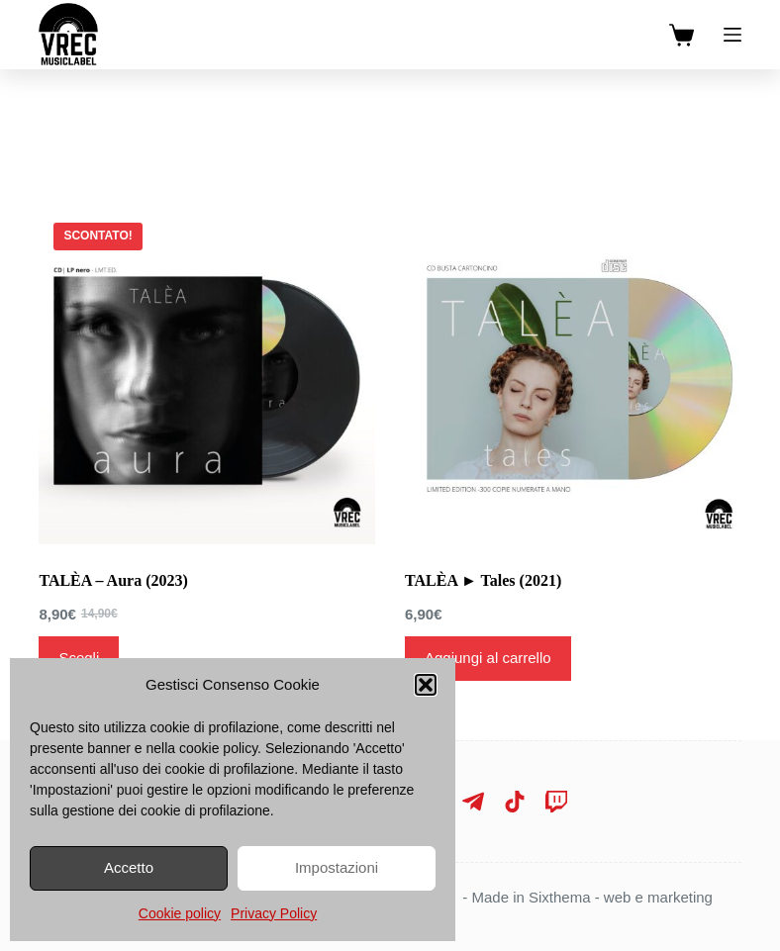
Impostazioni (336, 867)
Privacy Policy (274, 913)
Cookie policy (180, 913)
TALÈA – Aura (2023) (113, 580)
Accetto (128, 867)
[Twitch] (556, 801)
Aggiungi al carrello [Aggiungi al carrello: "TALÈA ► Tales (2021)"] (488, 657)
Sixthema (560, 897)
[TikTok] (515, 801)
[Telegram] (473, 801)
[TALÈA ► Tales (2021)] (573, 376)
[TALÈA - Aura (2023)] (207, 376)
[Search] (390, 109)
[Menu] (732, 35)
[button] (426, 685)
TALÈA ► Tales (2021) (483, 580)
